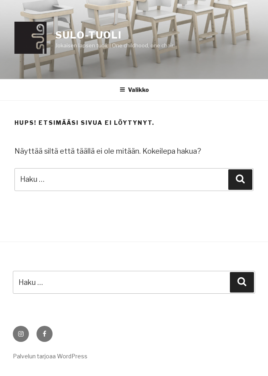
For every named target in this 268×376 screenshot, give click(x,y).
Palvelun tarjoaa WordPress (50, 356)
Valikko (134, 89)
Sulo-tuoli (88, 35)
